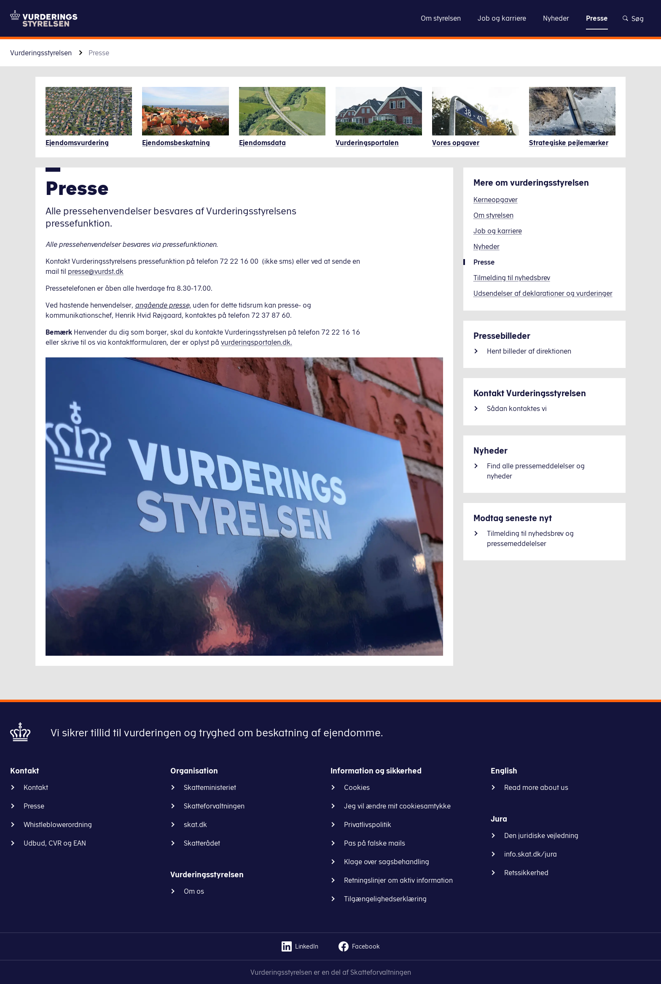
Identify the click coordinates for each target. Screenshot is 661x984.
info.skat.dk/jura (530, 854)
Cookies (357, 787)
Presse (34, 806)
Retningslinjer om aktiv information (398, 880)
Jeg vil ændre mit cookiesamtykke (397, 806)
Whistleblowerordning (58, 824)
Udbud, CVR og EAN (55, 843)
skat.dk (195, 824)
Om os (194, 891)
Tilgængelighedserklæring (385, 899)
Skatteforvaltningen (214, 806)
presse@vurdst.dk (96, 271)
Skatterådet (202, 843)
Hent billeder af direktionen (529, 351)
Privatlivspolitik (367, 824)
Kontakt (36, 787)
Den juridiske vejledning (541, 835)
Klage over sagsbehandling (386, 861)
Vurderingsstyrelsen (41, 53)
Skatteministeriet (210, 787)
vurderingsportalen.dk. (256, 342)
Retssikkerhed (526, 872)
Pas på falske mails (374, 843)
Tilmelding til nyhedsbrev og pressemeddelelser (530, 538)
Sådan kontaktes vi (517, 408)
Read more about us (536, 787)
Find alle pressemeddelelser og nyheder (536, 471)
